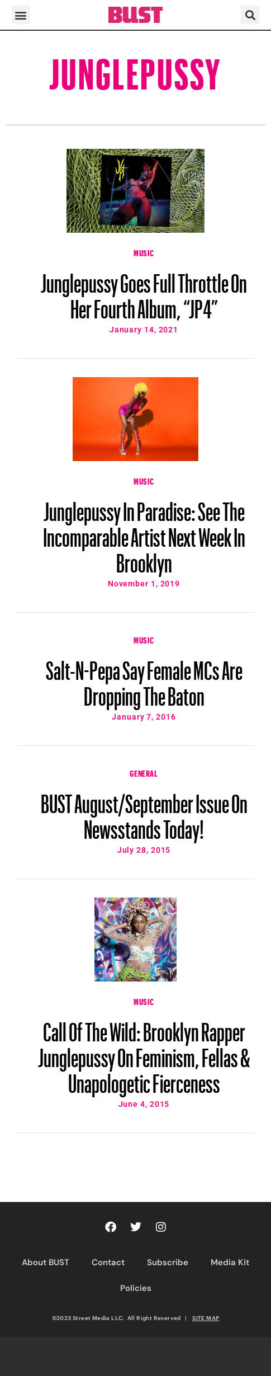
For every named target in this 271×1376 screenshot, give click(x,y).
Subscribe (167, 1262)
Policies (135, 1288)
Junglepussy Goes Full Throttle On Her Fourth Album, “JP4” (144, 291)
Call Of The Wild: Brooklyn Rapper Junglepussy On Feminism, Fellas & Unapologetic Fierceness (144, 1052)
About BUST (45, 1262)
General (144, 772)
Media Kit (230, 1262)
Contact (108, 1262)
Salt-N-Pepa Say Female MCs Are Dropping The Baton (144, 678)
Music (144, 252)
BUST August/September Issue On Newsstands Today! (144, 811)
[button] (21, 15)
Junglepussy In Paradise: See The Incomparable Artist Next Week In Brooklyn (144, 532)
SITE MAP (205, 1317)
